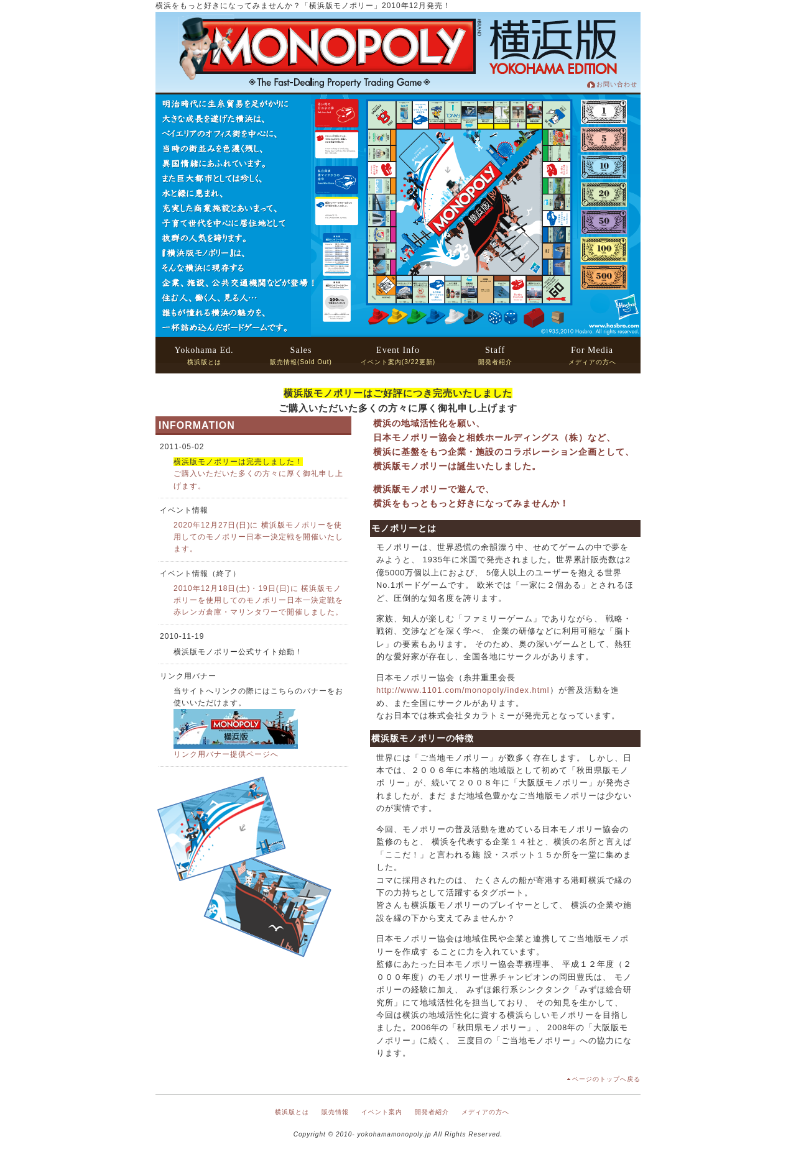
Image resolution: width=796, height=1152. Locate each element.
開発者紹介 (495, 355)
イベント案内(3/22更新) (398, 355)
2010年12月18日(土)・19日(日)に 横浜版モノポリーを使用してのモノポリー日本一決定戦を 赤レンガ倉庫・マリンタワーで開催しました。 (258, 600)
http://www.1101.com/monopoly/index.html (463, 690)
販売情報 (335, 1112)
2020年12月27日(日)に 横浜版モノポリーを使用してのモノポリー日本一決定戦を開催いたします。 (258, 537)
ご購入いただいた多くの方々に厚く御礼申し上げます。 (258, 473)
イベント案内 (381, 1112)
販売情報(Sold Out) (301, 355)
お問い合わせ (616, 84)
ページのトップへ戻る (606, 1079)
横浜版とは (203, 355)
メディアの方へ (592, 355)
